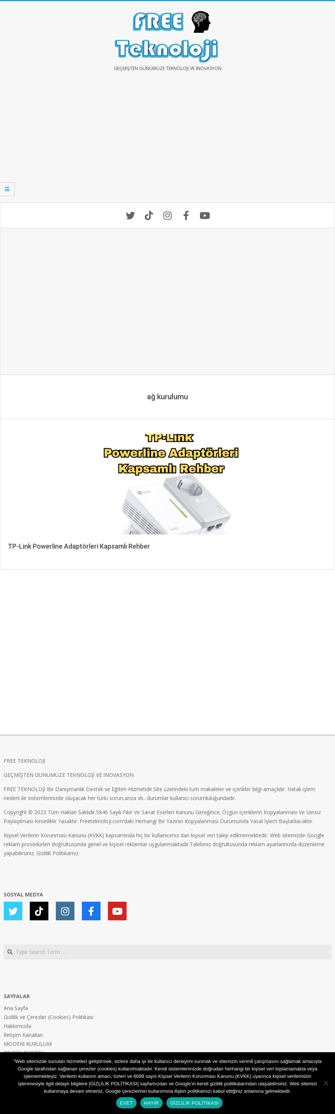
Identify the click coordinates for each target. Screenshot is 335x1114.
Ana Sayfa (16, 1008)
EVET (126, 1103)
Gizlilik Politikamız (57, 853)
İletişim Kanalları (23, 1034)
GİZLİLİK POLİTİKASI (194, 1103)
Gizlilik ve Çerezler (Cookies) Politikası (48, 1017)
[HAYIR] (325, 1083)
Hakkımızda (17, 1025)
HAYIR (151, 1103)
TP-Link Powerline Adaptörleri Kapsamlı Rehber (79, 546)
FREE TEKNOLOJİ (24, 760)
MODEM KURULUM (28, 1043)
